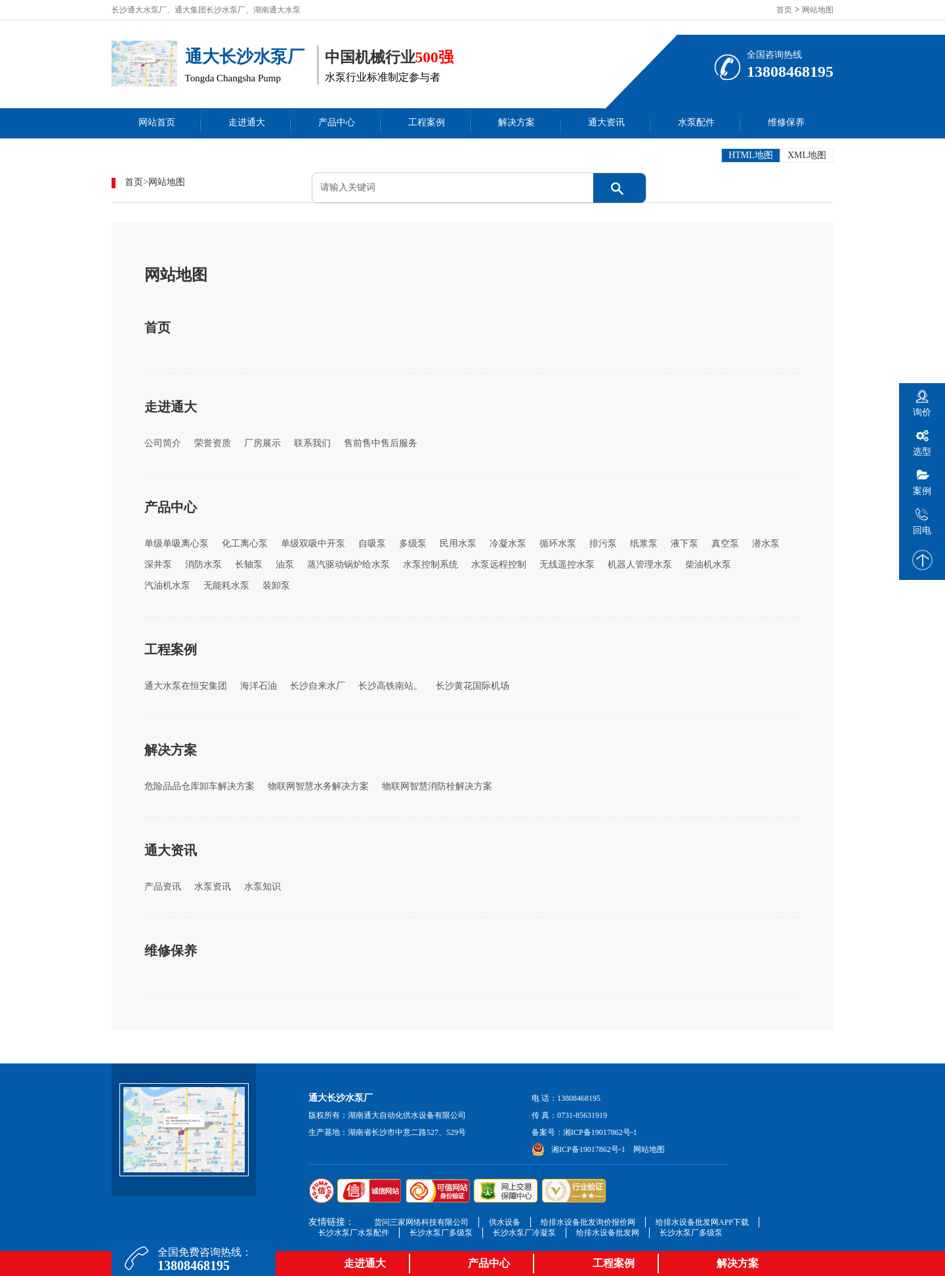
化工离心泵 (245, 543)
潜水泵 (766, 543)
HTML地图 (750, 155)
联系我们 (312, 443)
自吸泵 (372, 543)
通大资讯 (606, 122)
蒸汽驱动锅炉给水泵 (348, 564)
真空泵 (725, 543)
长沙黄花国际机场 (472, 686)
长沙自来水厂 (317, 686)
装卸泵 (276, 585)
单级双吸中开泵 (313, 543)
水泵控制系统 (430, 564)
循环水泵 (557, 543)
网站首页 (156, 122)
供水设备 (504, 1222)
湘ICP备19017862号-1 (600, 1132)
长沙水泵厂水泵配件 (353, 1232)
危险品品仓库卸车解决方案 (199, 786)
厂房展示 (262, 443)
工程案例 (426, 122)
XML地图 (807, 155)
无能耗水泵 (226, 585)
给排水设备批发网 (607, 1232)
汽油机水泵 (167, 585)
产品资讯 (162, 887)
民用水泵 (458, 543)
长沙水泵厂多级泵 (441, 1232)
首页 (784, 9)
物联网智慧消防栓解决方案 (437, 786)
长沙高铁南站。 (390, 686)
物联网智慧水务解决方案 (318, 786)
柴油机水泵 (708, 564)
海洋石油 (258, 686)
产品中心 (336, 122)
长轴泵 (248, 564)
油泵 (285, 564)
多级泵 (413, 543)
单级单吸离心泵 (176, 543)
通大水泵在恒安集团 (185, 686)
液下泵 (684, 543)
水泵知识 (262, 887)
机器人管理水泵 (640, 564)
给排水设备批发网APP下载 (702, 1222)
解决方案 (516, 122)
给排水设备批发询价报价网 (588, 1222)
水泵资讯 (212, 887)
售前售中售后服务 (380, 443)
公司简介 (162, 443)
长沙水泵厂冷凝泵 (524, 1232)
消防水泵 (203, 564)
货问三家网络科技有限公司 (421, 1222)
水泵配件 (696, 122)
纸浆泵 (644, 543)
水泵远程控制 (498, 564)
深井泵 (158, 564)
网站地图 (817, 9)
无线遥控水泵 (567, 564)
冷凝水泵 (508, 543)
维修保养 (786, 122)
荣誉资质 (212, 443)
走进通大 (246, 122)
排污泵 (603, 543)
